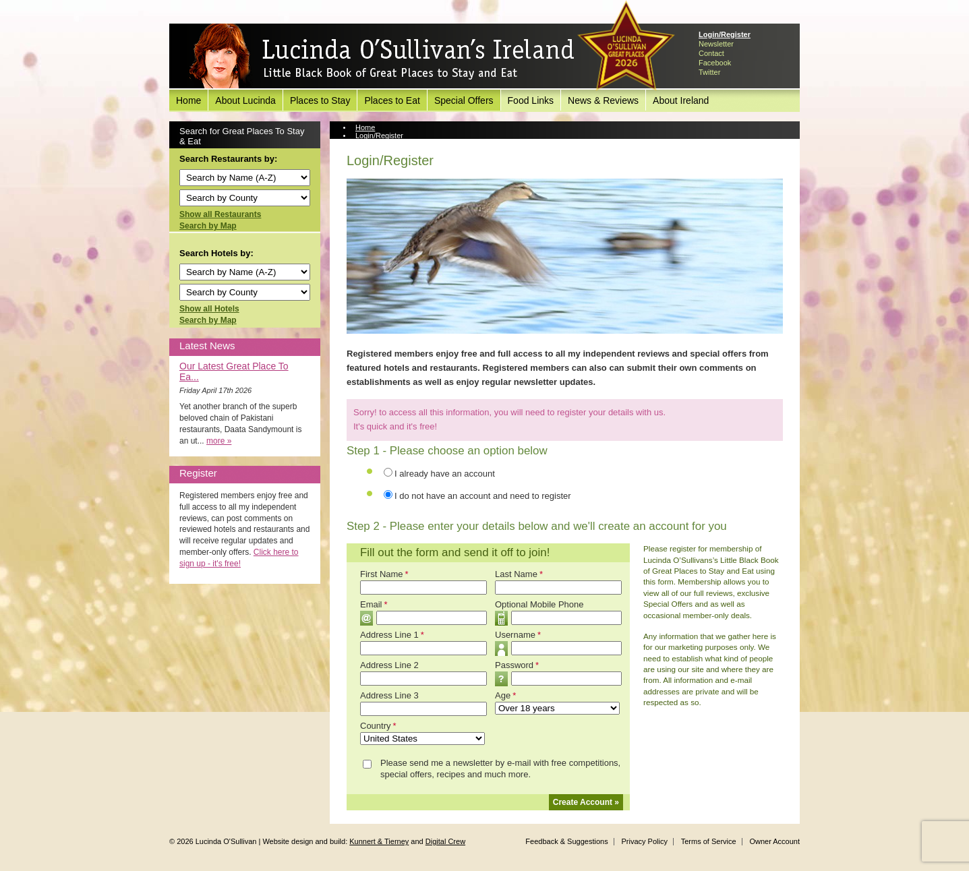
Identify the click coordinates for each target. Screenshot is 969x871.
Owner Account (774, 841)
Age (505, 695)
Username (518, 635)
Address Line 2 (389, 665)
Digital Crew (445, 841)
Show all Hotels (209, 308)
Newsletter (716, 44)
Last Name (519, 574)
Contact (711, 53)
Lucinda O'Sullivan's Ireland (381, 57)
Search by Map (208, 226)
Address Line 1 (392, 635)
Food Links (531, 100)
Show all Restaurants (220, 214)
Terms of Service (708, 841)
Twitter (709, 72)
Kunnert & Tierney (379, 841)
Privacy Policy (644, 841)
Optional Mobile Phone (539, 604)
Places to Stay (320, 100)
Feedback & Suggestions (566, 841)
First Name (384, 574)
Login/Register (725, 34)
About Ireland (681, 100)
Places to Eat (392, 100)
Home (188, 100)
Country (378, 726)
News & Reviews (603, 100)
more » (218, 441)
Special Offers (464, 100)
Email (374, 604)
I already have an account (444, 474)
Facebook (715, 63)
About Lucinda (245, 100)
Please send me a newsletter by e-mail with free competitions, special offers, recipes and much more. (500, 768)
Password (517, 665)
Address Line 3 (389, 695)
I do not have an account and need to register (482, 496)
